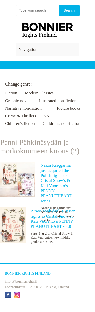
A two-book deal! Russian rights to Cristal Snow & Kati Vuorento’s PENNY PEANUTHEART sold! (53, 219)
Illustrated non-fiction (58, 100)
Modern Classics (39, 93)
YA (46, 116)
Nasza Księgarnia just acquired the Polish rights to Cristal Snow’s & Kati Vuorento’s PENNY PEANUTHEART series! (56, 183)
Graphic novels (18, 100)
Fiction (11, 93)
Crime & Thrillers (20, 116)
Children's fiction (20, 123)
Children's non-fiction (61, 123)
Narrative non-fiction (23, 108)
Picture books (68, 108)
